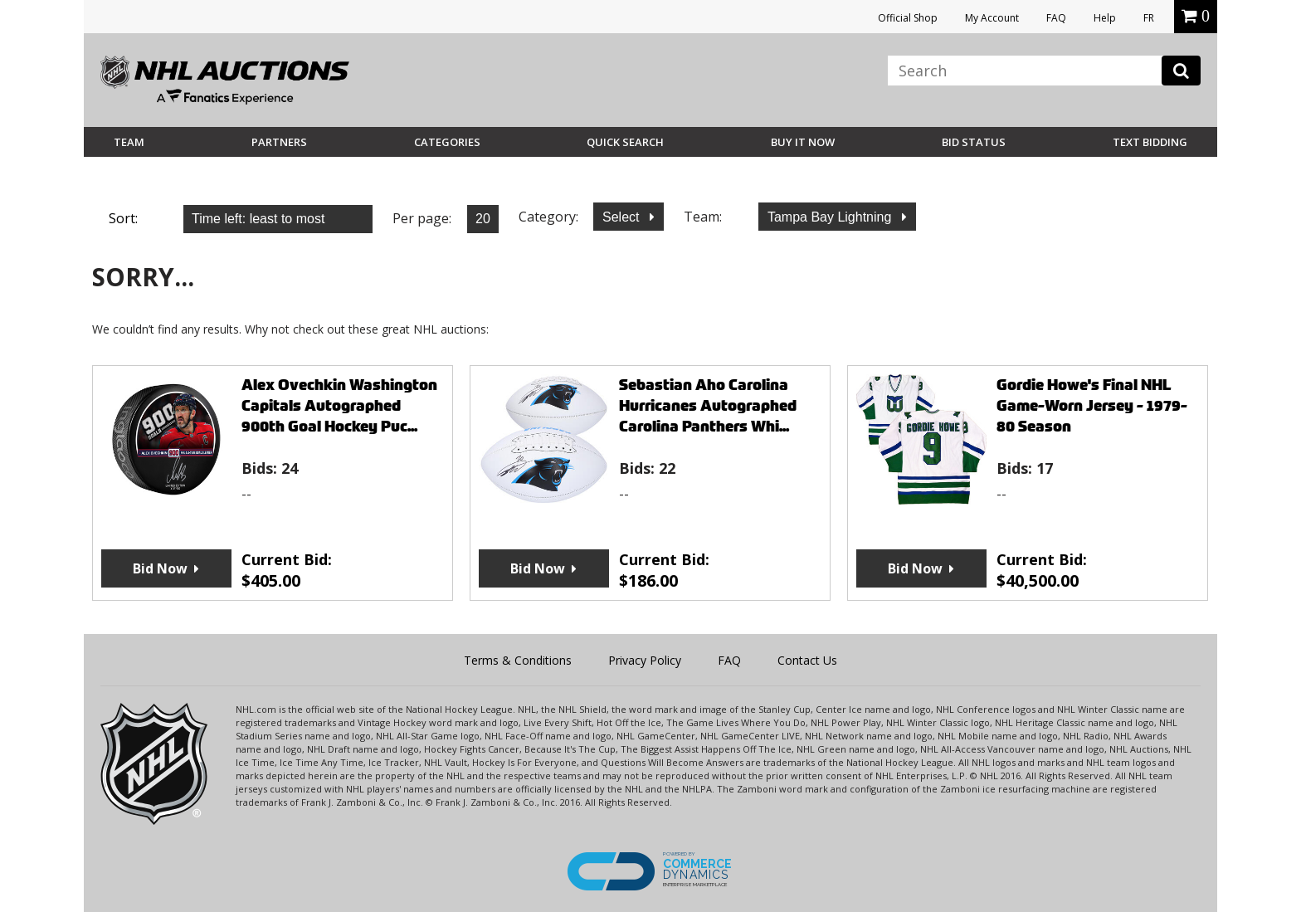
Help (1105, 18)
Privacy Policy (644, 660)
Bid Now (160, 568)
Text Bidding (1150, 141)
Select (622, 217)
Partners (279, 141)
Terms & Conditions (518, 660)
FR (1148, 18)
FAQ (1056, 18)
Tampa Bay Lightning (831, 217)
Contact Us (807, 660)
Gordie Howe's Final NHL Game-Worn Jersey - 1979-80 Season (1091, 405)
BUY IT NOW (803, 141)
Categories (447, 141)
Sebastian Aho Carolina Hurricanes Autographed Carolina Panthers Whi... (708, 405)
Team (129, 141)
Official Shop (908, 18)
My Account (992, 18)
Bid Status (974, 141)
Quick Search (625, 141)
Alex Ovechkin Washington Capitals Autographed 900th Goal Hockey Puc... (339, 405)
